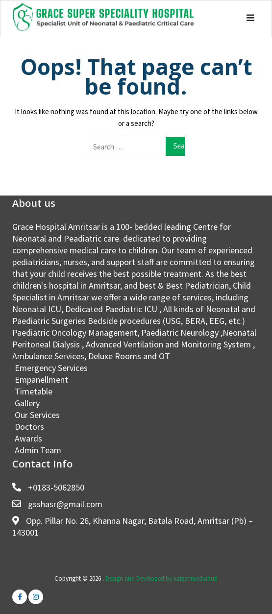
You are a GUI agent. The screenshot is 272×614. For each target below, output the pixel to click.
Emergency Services (51, 367)
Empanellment (41, 379)
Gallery (27, 403)
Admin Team (38, 450)
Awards (28, 438)
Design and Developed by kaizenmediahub (161, 578)
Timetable (33, 391)
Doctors (29, 426)
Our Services (37, 414)
